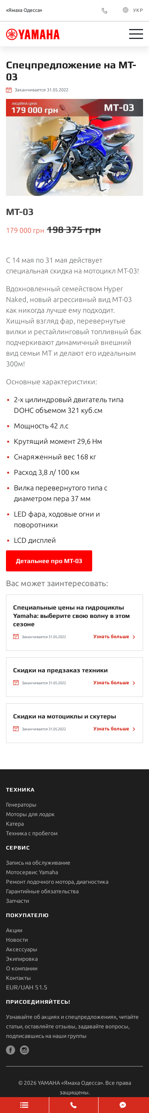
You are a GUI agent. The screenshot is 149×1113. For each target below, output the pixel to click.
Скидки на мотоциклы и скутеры (64, 716)
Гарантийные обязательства (42, 891)
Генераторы (21, 804)
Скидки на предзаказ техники (60, 670)
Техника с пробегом (32, 833)
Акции (14, 930)
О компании (21, 968)
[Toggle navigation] (136, 34)
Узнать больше (111, 636)
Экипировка (22, 959)
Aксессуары (21, 949)
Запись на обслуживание (38, 862)
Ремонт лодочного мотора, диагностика (57, 882)
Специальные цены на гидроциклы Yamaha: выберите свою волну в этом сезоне (71, 616)
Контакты (18, 978)
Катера (15, 824)
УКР (138, 10)
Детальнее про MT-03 (49, 561)
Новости (17, 940)
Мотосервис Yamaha (32, 872)
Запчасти (17, 901)
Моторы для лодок (30, 814)
